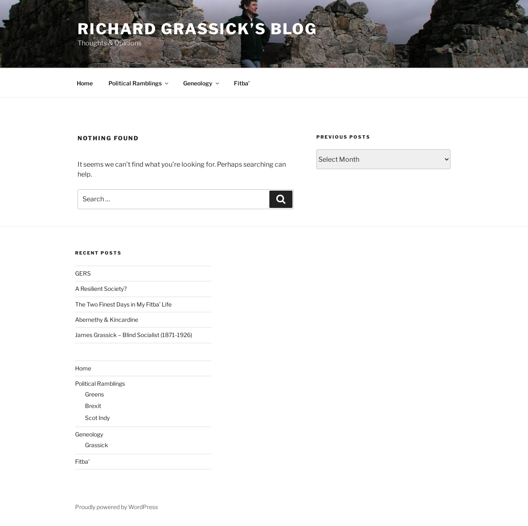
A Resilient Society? (101, 288)
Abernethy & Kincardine (106, 319)
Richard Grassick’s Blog (197, 29)
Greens (94, 394)
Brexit (93, 405)
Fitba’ (242, 83)
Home (85, 83)
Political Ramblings (139, 83)
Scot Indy (97, 417)
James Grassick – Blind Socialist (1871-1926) (133, 334)
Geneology (201, 83)
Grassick (96, 444)
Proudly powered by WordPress (116, 506)
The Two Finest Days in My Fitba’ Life (123, 304)
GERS (83, 273)
